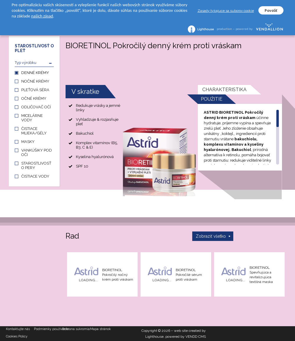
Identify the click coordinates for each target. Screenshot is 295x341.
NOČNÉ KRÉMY (35, 81)
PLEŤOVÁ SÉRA (35, 90)
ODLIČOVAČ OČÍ (36, 107)
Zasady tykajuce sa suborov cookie (226, 11)
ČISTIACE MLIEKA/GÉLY (34, 130)
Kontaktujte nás (18, 329)
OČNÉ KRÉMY (33, 98)
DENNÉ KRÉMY (35, 72)
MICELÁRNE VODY (32, 117)
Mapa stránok (100, 329)
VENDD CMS (195, 336)
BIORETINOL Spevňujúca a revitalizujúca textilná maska (261, 275)
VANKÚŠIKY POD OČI (36, 152)
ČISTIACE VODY (35, 176)
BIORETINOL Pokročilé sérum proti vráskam (189, 275)
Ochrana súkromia (76, 329)
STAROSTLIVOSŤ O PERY (36, 165)
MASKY (28, 141)
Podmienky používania (48, 329)
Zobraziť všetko (211, 236)
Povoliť (271, 11)
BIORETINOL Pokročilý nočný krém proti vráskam (117, 275)
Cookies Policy (16, 336)
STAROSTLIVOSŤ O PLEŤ (34, 48)
